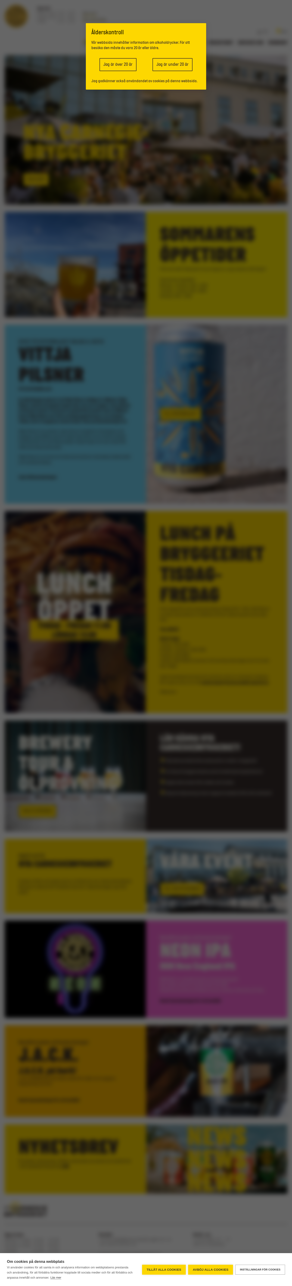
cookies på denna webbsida (175, 81)
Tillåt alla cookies (164, 1269)
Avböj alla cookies (210, 1269)
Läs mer (55, 1277)
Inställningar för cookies (260, 1269)
